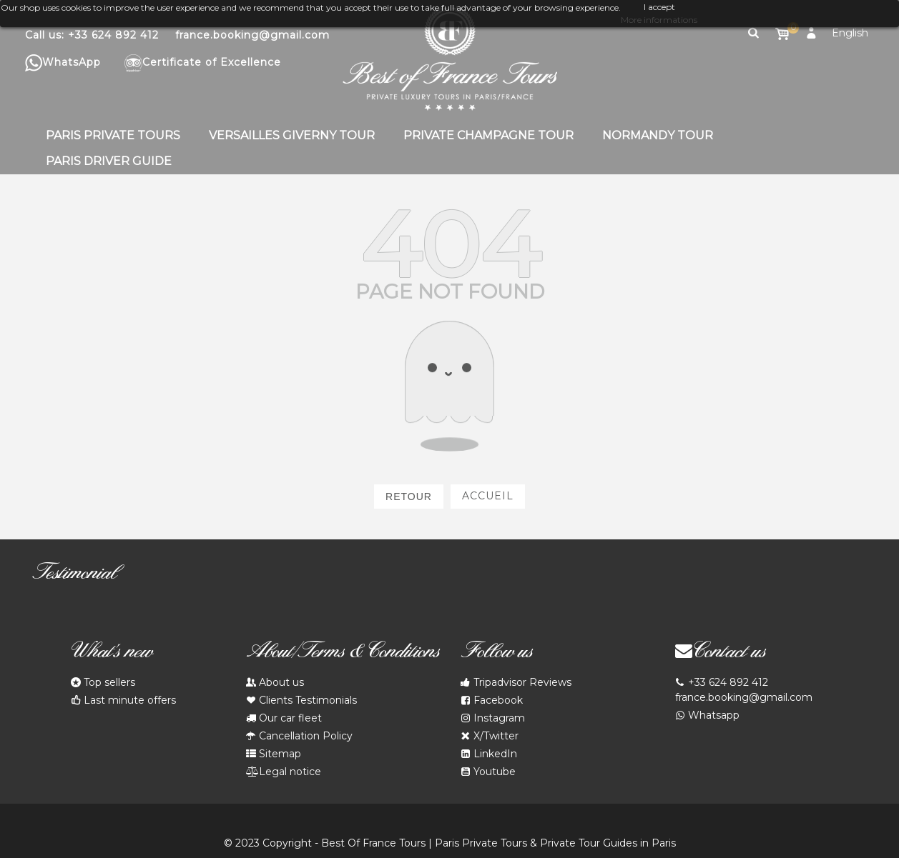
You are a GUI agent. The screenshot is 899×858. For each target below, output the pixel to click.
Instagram (493, 718)
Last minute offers (123, 700)
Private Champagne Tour (488, 135)
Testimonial (73, 575)
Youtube (488, 771)
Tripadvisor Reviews (516, 682)
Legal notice (283, 771)
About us (275, 682)
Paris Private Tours (113, 135)
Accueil (488, 495)
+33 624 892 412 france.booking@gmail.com (743, 689)
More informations (659, 19)
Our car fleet (284, 718)
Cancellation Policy (299, 736)
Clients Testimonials (301, 700)
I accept (659, 6)
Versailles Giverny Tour (292, 135)
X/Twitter (490, 736)
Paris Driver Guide (109, 161)
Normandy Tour (657, 135)
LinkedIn (489, 754)
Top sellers (103, 682)
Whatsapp (707, 715)
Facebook (492, 700)
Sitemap (273, 754)
